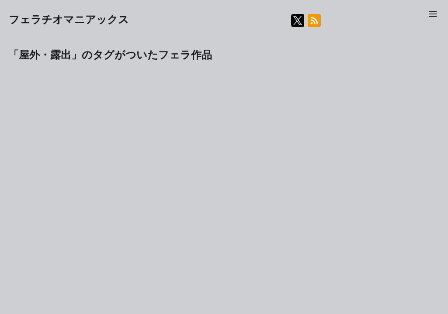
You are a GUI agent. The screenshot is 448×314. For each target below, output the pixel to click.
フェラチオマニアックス (69, 19)
